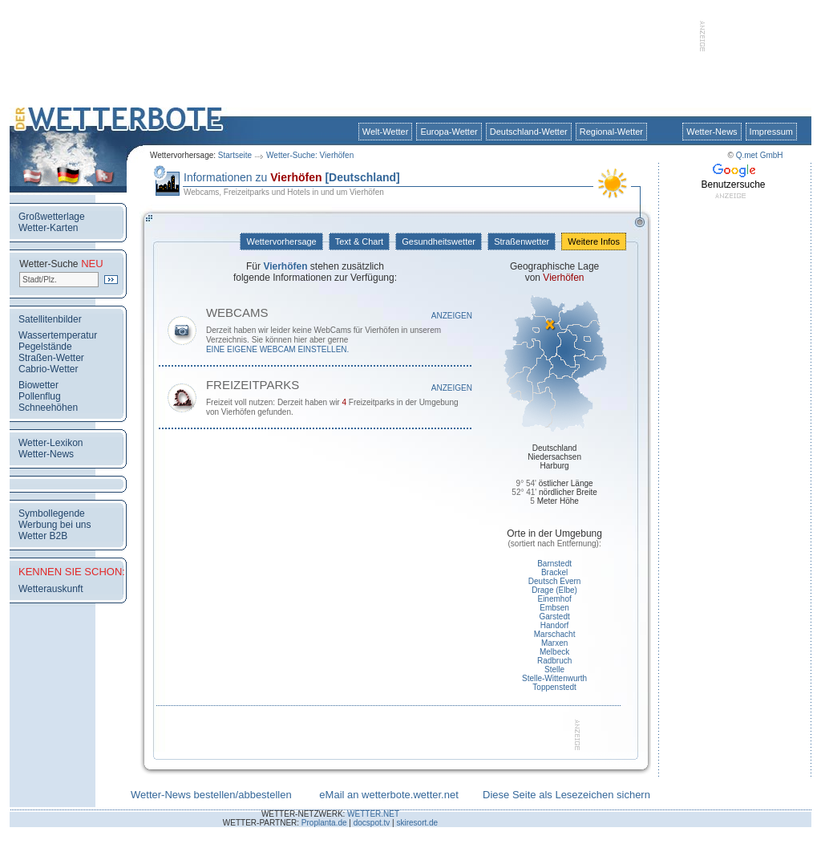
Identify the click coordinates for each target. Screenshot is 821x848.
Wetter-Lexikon (50, 442)
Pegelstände (45, 346)
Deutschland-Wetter (529, 131)
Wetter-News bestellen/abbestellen (211, 795)
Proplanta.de (324, 822)
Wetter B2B (42, 536)
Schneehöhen (48, 407)
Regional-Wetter (611, 131)
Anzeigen (451, 315)
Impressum (771, 131)
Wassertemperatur (57, 335)
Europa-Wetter (448, 131)
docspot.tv (372, 822)
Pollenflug (39, 396)
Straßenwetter (521, 241)
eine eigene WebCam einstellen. (277, 349)
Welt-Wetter (385, 131)
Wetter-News (711, 131)
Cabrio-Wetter (48, 369)
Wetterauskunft (50, 588)
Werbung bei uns (54, 524)
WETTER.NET (373, 813)
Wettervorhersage (281, 241)
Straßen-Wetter (51, 357)
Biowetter (38, 385)
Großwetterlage (51, 216)
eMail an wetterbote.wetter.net (388, 795)
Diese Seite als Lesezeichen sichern (566, 795)
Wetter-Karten (48, 227)
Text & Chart (359, 241)
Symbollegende (51, 513)
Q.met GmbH (759, 155)
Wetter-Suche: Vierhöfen (310, 155)
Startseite (235, 155)
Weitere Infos (593, 241)
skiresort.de (417, 822)
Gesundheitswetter (438, 241)
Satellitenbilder (50, 319)
